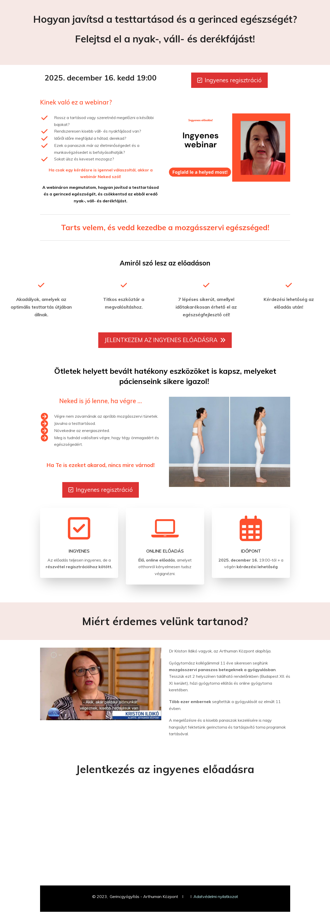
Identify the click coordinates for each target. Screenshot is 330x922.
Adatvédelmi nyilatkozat (215, 896)
